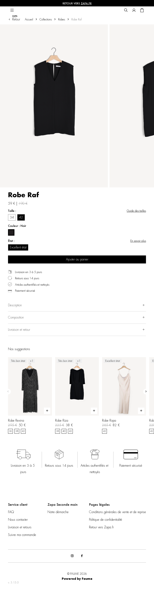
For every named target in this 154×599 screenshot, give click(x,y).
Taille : (12, 211)
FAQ (11, 512)
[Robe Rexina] (30, 395)
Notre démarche (58, 512)
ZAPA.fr (86, 3)
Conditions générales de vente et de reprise (117, 512)
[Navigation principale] (12, 10)
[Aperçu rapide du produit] (47, 411)
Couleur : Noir (17, 226)
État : (11, 241)
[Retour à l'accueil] (17, 10)
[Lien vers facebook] (82, 556)
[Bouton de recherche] (126, 10)
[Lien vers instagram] (72, 556)
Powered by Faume (77, 579)
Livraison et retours (19, 527)
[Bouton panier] (142, 10)
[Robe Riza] (77, 395)
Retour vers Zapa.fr (101, 527)
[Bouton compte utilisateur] (134, 10)
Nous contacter (18, 519)
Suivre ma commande (22, 535)
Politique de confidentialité (105, 519)
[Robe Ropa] (124, 395)
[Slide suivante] (146, 391)
